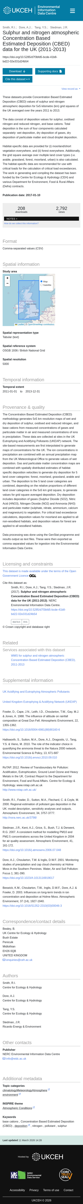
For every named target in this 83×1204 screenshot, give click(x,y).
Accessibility (17, 1190)
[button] (7, 278)
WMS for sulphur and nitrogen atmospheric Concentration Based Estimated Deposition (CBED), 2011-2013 (43, 660)
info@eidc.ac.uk (14, 1058)
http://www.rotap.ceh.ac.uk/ (19, 789)
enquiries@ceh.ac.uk (17, 959)
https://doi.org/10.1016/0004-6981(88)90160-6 (31, 729)
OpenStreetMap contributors (41, 324)
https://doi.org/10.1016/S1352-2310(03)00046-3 (32, 905)
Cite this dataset (17, 79)
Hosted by (41, 1157)
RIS (25, 622)
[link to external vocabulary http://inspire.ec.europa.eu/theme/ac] (34, 1108)
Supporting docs (50, 71)
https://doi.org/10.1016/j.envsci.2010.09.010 (30, 757)
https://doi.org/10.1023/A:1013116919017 (28, 877)
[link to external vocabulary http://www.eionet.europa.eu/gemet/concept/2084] (29, 1126)
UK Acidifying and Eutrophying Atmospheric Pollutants (36, 691)
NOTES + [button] (11, 218)
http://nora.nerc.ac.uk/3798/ (20, 817)
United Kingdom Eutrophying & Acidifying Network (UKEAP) (40, 701)
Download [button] (17, 71)
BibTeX (16, 622)
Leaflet (19, 324)
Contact (68, 1190)
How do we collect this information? (21, 223)
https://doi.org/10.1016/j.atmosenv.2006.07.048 (32, 850)
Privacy (34, 1190)
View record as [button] (69, 88)
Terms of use (51, 1190)
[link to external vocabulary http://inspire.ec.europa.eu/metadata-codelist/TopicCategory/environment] (20, 1095)
